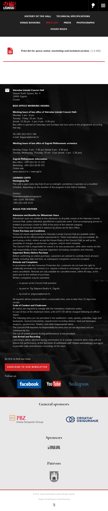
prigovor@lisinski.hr (40, 294)
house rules (58, 29)
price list (52, 23)
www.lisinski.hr (52, 237)
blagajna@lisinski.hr (29, 137)
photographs (86, 23)
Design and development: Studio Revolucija (54, 499)
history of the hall (37, 16)
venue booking (30, 23)
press (67, 23)
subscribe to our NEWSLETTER (27, 367)
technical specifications (73, 16)
